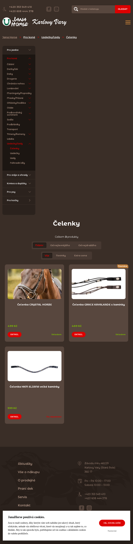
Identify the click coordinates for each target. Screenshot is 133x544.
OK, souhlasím (112, 523)
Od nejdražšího (87, 245)
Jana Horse (9, 37)
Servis (22, 497)
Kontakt (24, 505)
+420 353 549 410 (20, 6)
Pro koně (29, 37)
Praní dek (25, 488)
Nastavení (112, 531)
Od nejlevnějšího (60, 245)
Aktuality (25, 464)
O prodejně (26, 480)
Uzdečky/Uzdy (50, 37)
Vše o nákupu (29, 472)
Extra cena (80, 255)
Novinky (61, 255)
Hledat (122, 9)
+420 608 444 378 (21, 11)
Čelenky (71, 37)
